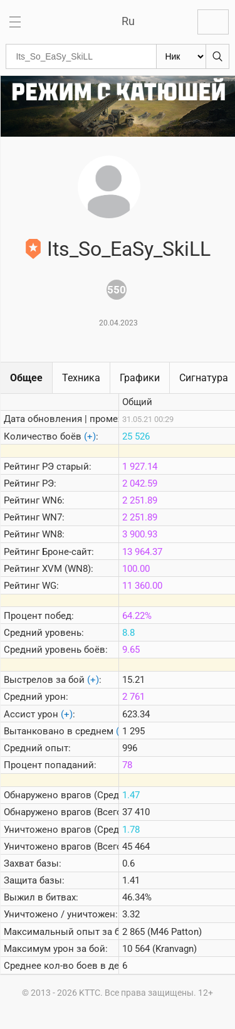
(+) (90, 436)
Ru (128, 21)
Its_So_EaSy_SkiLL (129, 249)
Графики (140, 378)
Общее (26, 378)
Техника (81, 378)
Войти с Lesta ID (213, 21)
